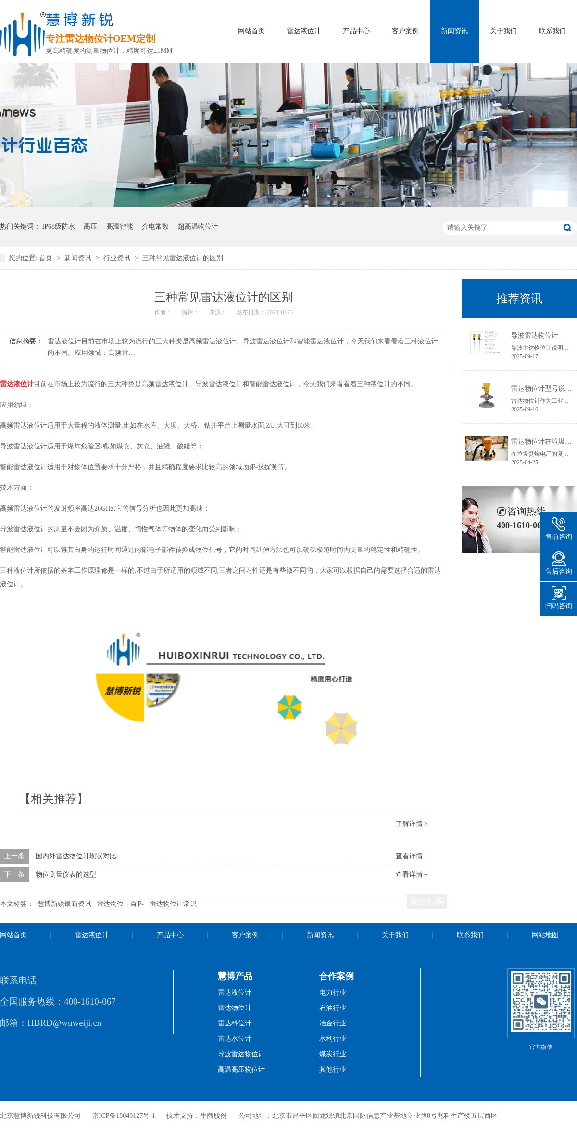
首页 (46, 258)
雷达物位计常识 (173, 903)
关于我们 (503, 31)
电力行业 (332, 992)
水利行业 (332, 1038)
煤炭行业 (332, 1054)
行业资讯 (117, 258)
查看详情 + (412, 856)
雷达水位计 (234, 1038)
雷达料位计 (234, 1023)
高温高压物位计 (241, 1069)
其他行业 (332, 1069)
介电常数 (155, 226)
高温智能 (119, 226)
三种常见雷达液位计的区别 (182, 258)
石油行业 (332, 1007)
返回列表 (427, 901)
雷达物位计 (234, 1007)
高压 (90, 226)
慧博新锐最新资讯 (64, 903)
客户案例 (405, 31)
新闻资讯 (454, 31)
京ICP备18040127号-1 (123, 1115)
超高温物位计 (198, 226)
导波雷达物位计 (534, 335)
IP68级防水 (58, 226)
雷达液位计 (304, 31)
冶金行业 (332, 1023)
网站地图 (545, 935)
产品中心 (356, 31)
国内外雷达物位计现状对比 (76, 856)
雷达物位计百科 (120, 903)
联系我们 (552, 31)
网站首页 (251, 31)
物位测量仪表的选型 (66, 874)
